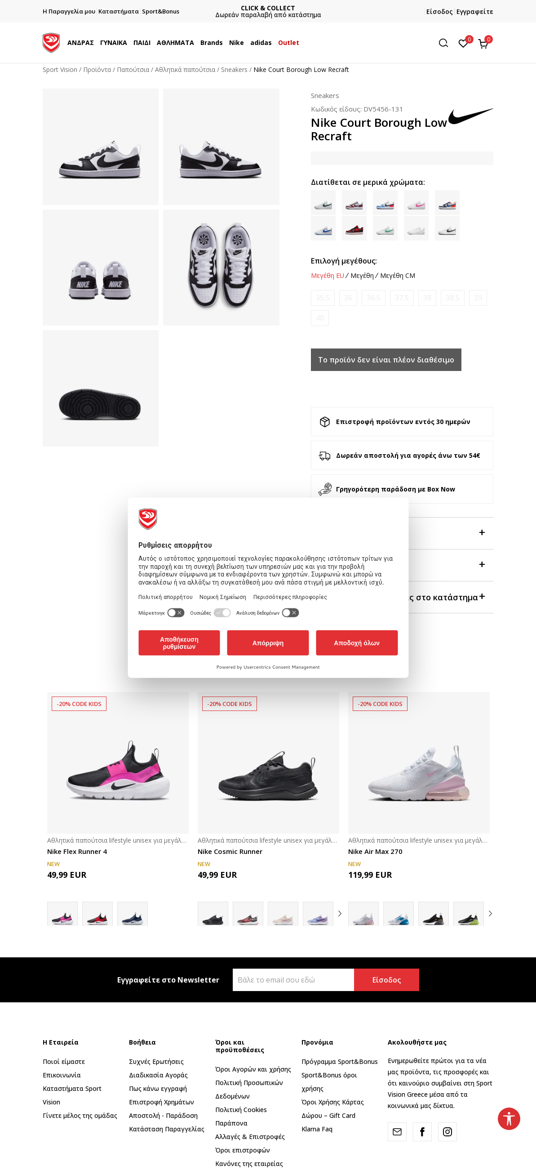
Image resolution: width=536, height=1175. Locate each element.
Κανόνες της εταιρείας (249, 1163)
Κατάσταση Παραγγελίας (166, 1129)
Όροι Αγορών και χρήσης (253, 1069)
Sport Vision (60, 69)
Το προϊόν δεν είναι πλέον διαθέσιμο (386, 360)
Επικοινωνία (62, 1075)
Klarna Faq (316, 1129)
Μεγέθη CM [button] (397, 275)
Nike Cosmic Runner (230, 851)
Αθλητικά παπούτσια (185, 69)
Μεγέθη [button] (362, 275)
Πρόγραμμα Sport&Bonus (339, 1061)
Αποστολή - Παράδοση (163, 1115)
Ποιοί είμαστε (64, 1061)
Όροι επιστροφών (242, 1150)
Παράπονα (231, 1123)
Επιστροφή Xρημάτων (161, 1102)
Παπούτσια (133, 69)
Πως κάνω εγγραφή (158, 1088)
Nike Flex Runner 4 (77, 851)
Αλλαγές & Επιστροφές (250, 1136)
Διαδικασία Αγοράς (158, 1075)
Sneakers (234, 69)
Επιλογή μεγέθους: (344, 261)
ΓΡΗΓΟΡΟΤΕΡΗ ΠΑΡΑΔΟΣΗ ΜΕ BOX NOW (268, 7)
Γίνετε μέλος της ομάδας (80, 1115)
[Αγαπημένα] (463, 42)
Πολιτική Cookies (241, 1109)
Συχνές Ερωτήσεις (156, 1061)
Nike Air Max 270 (375, 851)
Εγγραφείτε (474, 11)
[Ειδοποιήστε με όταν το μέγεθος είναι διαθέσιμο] (323, 298)
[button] (446, 43)
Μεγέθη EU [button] (327, 275)
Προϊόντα (97, 69)
